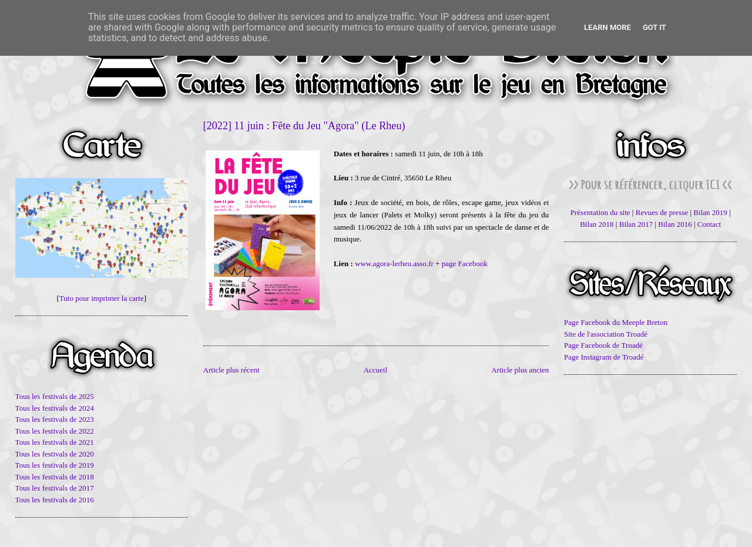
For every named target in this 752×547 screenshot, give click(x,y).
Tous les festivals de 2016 (54, 499)
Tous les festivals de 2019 (54, 465)
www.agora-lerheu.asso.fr (394, 263)
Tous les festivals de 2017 (54, 488)
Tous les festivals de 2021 (54, 442)
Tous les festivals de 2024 (54, 408)
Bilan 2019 (710, 212)
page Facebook (465, 263)
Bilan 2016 (674, 224)
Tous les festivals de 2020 (54, 453)
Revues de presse (662, 212)
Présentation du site (600, 212)
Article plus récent (231, 369)
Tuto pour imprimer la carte (101, 298)
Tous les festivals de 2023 (54, 419)
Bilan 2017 (636, 224)
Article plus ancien (520, 369)
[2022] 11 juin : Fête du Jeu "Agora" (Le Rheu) (304, 126)
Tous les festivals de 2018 (54, 476)
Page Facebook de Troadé (603, 345)
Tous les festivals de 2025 (54, 396)
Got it (654, 27)
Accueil (375, 369)
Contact (709, 224)
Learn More (607, 27)
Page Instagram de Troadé (603, 357)
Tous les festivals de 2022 (54, 431)
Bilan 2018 (596, 224)
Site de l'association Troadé (605, 334)
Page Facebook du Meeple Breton (615, 322)
